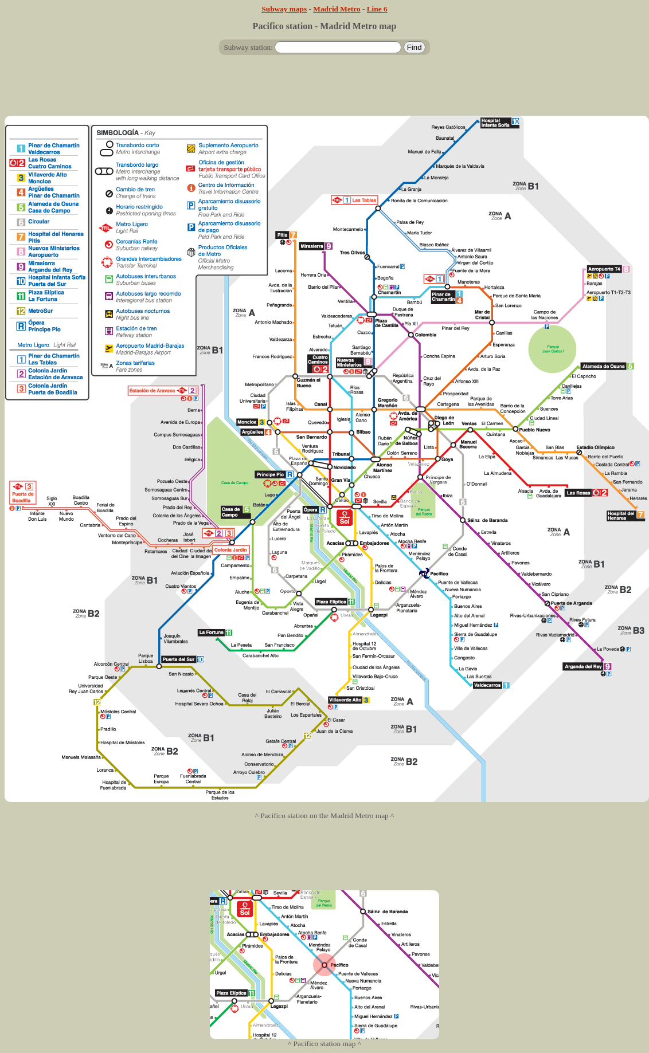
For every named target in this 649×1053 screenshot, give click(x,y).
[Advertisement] (324, 90)
